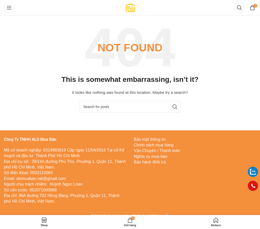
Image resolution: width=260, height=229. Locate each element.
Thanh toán (169, 150)
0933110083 (41, 173)
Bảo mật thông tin (150, 139)
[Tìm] (239, 8)
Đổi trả (160, 162)
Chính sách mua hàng (154, 145)
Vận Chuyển (145, 150)
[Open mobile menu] (9, 8)
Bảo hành (142, 162)
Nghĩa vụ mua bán (150, 156)
